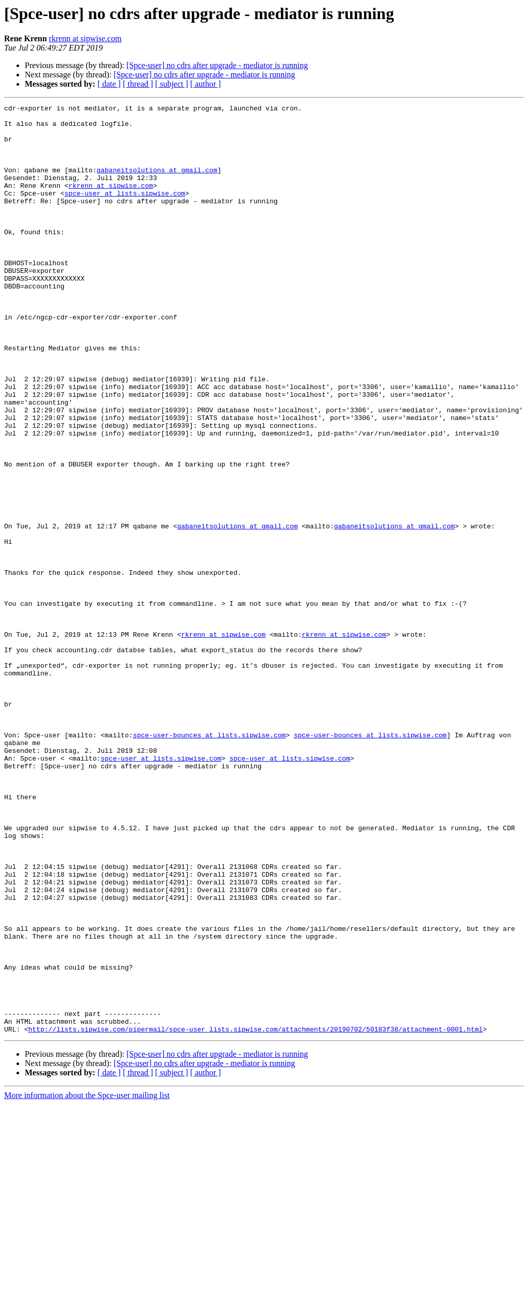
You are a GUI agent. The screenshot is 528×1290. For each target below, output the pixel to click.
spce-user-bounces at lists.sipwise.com (209, 861)
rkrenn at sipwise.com (85, 38)
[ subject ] (171, 83)
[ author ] (205, 83)
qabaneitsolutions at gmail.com (156, 183)
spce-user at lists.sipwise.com (124, 211)
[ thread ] (138, 83)
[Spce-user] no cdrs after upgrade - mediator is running (217, 65)
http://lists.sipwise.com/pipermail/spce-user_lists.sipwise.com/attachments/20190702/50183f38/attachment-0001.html (255, 1214)
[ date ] (109, 83)
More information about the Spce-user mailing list (87, 1281)
